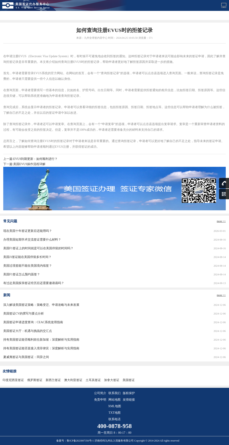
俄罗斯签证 (34, 380)
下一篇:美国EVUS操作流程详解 (24, 164)
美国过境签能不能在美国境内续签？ (27, 265)
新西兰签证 (53, 380)
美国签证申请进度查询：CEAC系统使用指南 (33, 322)
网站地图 (114, 399)
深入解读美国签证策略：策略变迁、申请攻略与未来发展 (41, 304)
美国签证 (129, 380)
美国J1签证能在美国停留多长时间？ (27, 257)
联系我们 (114, 393)
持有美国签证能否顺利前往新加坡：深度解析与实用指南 (41, 339)
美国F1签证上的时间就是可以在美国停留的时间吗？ (38, 248)
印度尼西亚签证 (13, 380)
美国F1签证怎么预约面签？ (21, 274)
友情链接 (129, 399)
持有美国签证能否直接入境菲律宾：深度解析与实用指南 (41, 348)
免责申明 (100, 399)
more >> (221, 221)
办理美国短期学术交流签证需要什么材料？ (32, 239)
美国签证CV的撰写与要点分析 (23, 313)
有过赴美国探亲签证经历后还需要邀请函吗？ (33, 283)
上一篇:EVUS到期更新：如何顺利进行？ (30, 159)
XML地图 (114, 406)
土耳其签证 (93, 380)
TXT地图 (114, 412)
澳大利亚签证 (73, 380)
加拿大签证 (111, 380)
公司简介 (100, 393)
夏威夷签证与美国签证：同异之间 (26, 357)
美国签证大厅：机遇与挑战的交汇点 (27, 331)
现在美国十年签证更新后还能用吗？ (27, 231)
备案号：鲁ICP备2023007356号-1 (75, 440)
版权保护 (129, 393)
